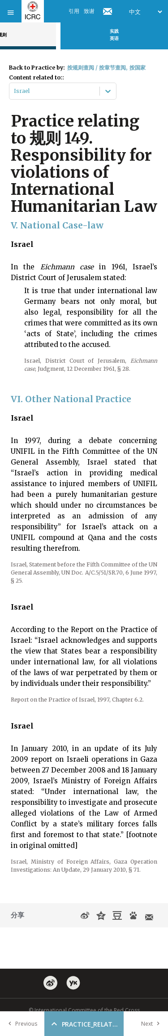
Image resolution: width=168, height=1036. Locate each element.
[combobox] (14, 91)
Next (152, 1023)
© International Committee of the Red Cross (84, 1010)
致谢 (89, 11)
